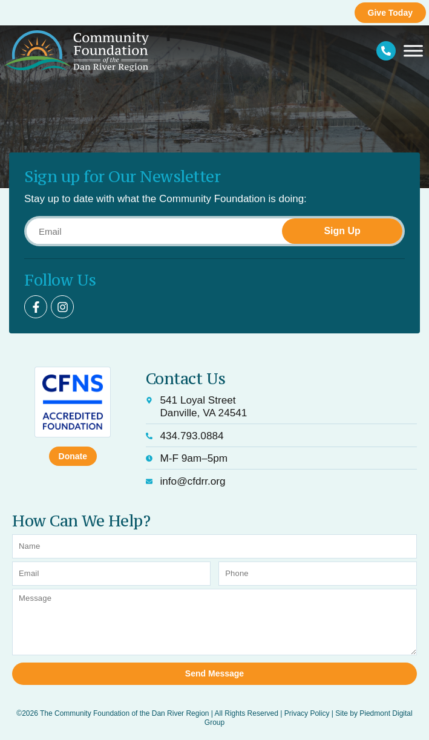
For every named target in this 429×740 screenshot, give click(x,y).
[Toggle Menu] (413, 51)
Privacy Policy (307, 713)
